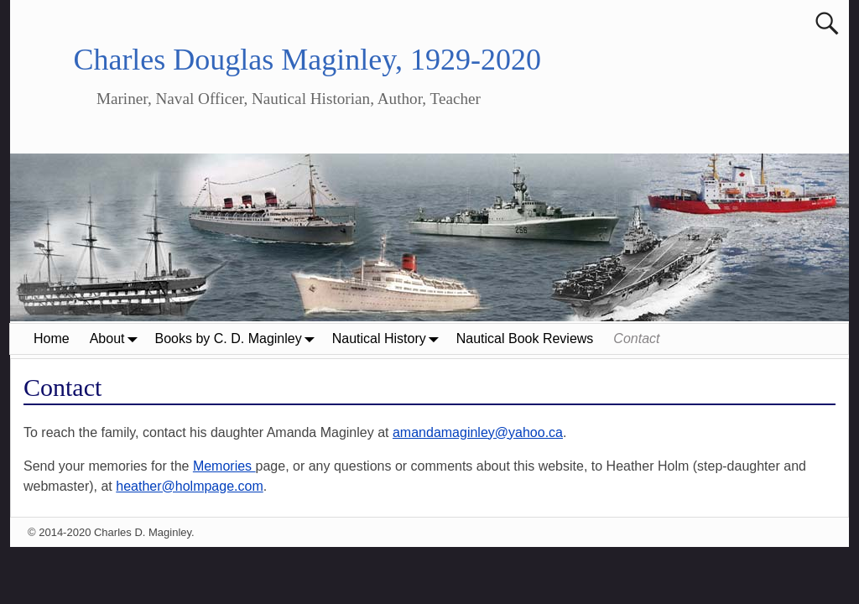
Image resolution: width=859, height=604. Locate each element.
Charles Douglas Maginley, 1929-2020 (307, 59)
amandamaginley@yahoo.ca (478, 432)
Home (52, 338)
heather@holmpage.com (189, 486)
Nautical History (389, 338)
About (117, 338)
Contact (636, 338)
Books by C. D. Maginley (238, 338)
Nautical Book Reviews (525, 338)
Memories (224, 466)
